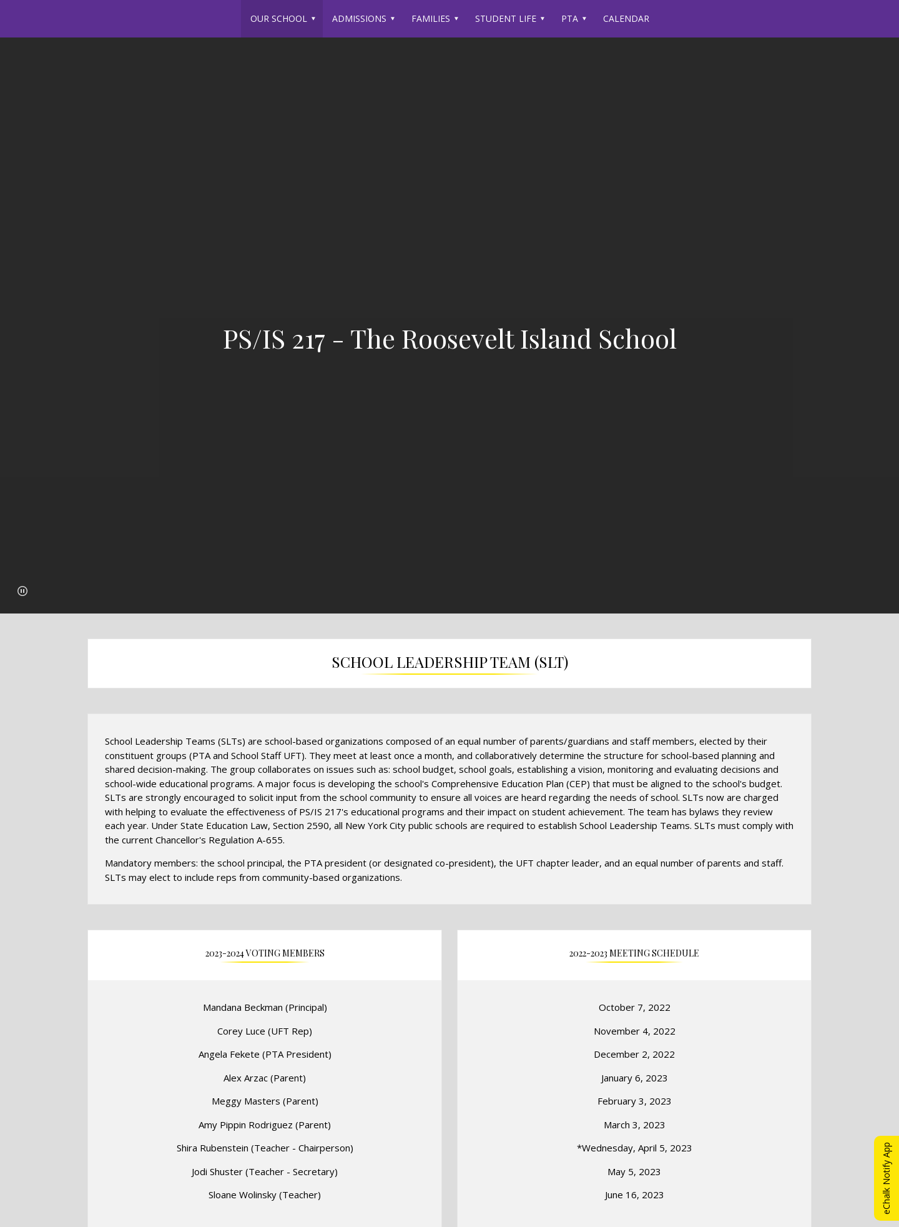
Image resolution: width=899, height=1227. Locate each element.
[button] (22, 591)
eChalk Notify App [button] (886, 1178)
